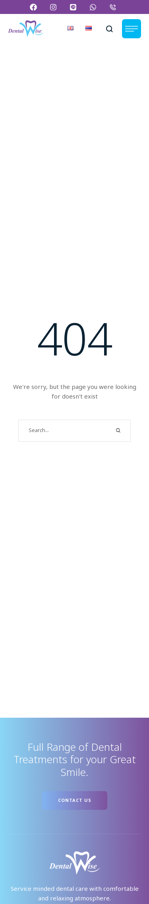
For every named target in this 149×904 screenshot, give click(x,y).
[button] (35, 7)
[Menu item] (70, 29)
